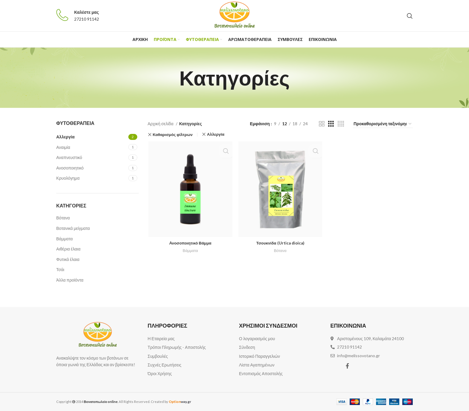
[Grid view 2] (322, 124)
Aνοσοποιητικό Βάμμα (190, 243)
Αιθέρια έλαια (68, 248)
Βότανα (63, 217)
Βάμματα (64, 238)
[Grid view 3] (331, 124)
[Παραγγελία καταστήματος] (383, 124)
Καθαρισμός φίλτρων (172, 135)
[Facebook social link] (347, 365)
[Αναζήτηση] (410, 16)
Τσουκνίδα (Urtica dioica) (280, 243)
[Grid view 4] (341, 124)
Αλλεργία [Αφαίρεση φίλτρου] (215, 134)
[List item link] (189, 338)
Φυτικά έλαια (68, 259)
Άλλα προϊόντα (69, 279)
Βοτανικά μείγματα (73, 228)
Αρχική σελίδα (161, 123)
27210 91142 (86, 19)
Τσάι (60, 269)
